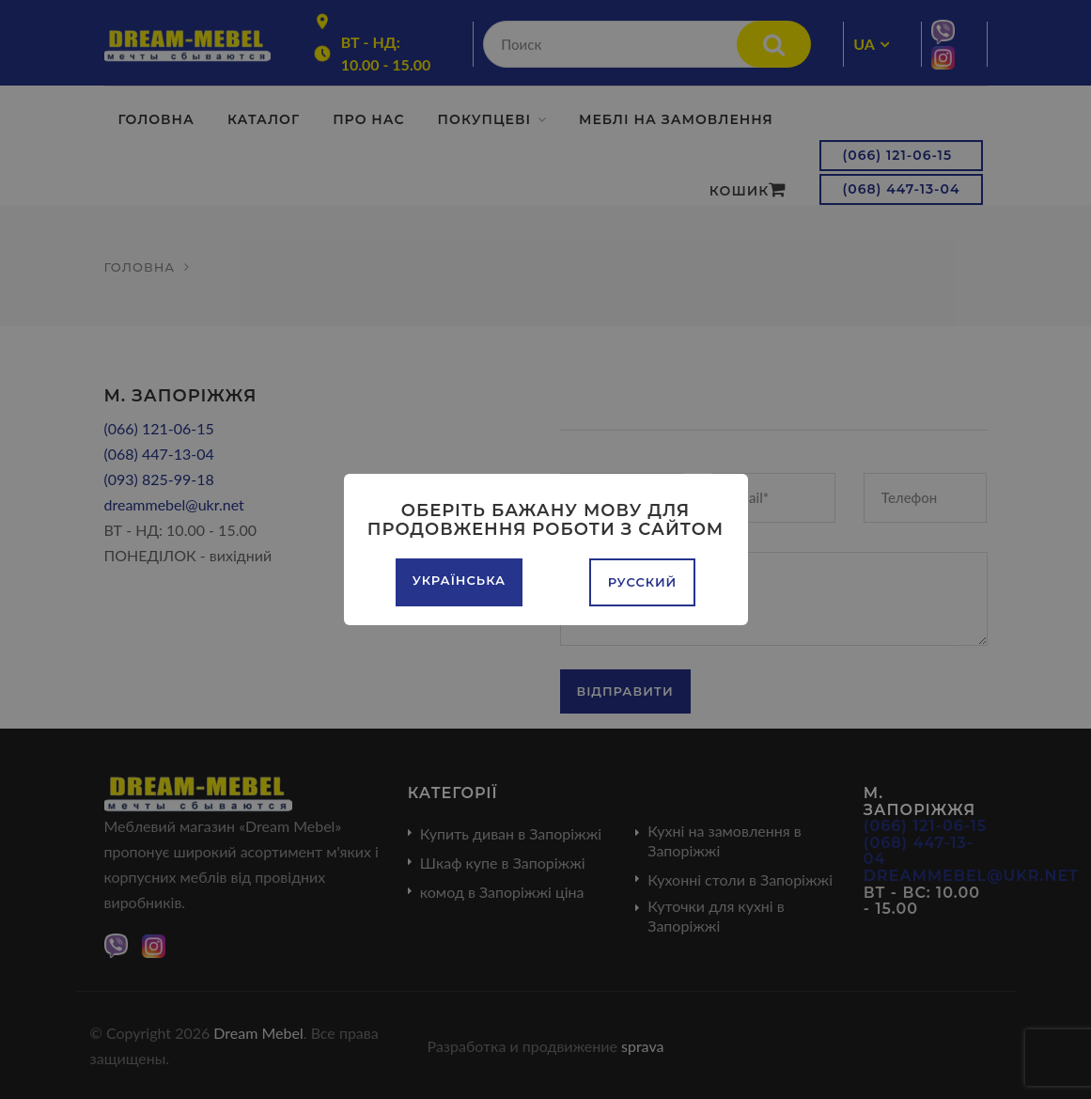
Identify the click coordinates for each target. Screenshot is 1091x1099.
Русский (643, 581)
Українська (459, 580)
